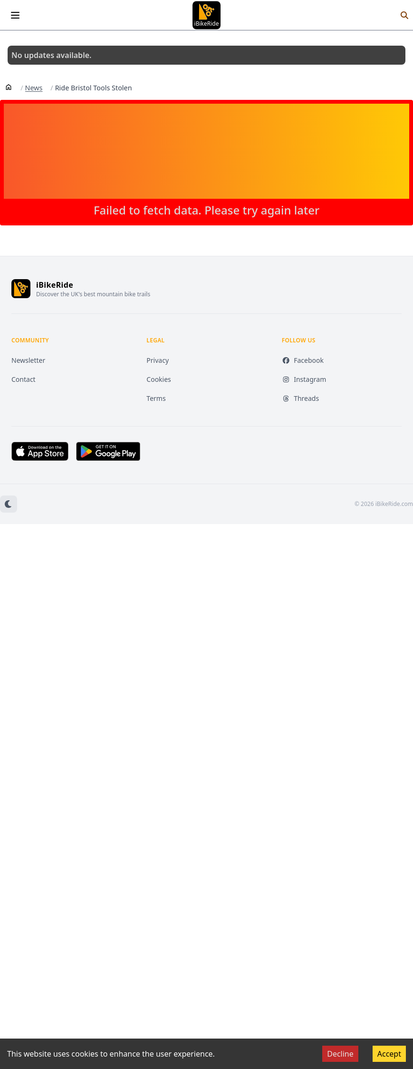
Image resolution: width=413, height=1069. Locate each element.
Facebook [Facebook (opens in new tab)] (303, 360)
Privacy (157, 360)
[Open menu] (15, 15)
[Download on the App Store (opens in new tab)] (39, 451)
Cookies (158, 379)
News (34, 88)
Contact (23, 379)
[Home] (8, 86)
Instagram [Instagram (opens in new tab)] (304, 379)
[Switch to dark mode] (8, 504)
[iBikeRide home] (21, 288)
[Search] (404, 15)
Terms (155, 398)
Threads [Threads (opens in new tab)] (300, 398)
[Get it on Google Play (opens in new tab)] (108, 451)
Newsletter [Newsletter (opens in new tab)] (28, 360)
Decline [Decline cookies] (340, 1054)
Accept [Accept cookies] (389, 1054)
